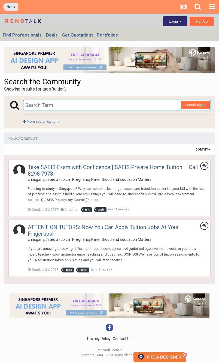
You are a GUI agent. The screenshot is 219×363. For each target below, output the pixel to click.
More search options (41, 121)
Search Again (195, 105)
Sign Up (201, 21)
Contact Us (122, 339)
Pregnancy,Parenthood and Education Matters (111, 179)
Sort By (203, 149)
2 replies (69, 210)
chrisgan (35, 179)
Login (175, 21)
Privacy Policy (99, 339)
